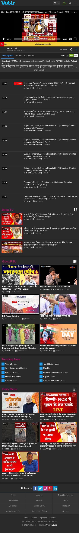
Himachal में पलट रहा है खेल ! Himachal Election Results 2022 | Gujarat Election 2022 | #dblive (50, 98)
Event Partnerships (65, 495)
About (13, 495)
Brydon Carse (49, 376)
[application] (39, 28)
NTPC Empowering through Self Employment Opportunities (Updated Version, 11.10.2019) (19, 348)
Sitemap (65, 511)
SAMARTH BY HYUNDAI (54, 381)
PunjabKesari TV (48, 419)
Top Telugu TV (31, 187)
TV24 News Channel (33, 130)
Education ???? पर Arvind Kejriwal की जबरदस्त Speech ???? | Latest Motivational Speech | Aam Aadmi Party (20, 288)
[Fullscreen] (75, 39)
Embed (19, 55)
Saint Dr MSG (11, 381)
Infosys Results (11, 372)
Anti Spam (66, 506)
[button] (39, 28)
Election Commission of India (14, 319)
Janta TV (11, 48)
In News (39, 501)
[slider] (37, 39)
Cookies (52, 518)
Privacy (34, 518)
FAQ (65, 501)
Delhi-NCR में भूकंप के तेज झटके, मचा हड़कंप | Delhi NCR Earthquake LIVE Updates (58, 415)
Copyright (43, 518)
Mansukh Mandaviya (50, 289)
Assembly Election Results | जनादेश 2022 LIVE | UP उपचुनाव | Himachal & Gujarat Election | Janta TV (49, 84)
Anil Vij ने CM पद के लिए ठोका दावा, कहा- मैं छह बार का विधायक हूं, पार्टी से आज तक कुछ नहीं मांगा (57, 446)
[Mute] (70, 39)
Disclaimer (13, 506)
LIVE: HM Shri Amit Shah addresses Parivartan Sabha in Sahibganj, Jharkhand (18, 416)
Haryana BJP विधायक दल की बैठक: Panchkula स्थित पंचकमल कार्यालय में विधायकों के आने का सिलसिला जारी (48, 243)
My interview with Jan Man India (55, 286)
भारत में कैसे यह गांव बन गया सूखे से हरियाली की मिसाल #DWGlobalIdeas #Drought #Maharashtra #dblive (19, 446)
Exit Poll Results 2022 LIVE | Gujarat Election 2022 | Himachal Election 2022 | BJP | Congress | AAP (50, 197)
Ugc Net (46, 368)
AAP (6, 292)
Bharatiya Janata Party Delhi (14, 419)
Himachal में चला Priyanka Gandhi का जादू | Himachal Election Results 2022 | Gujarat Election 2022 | (49, 112)
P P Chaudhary (47, 319)
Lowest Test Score (13, 376)
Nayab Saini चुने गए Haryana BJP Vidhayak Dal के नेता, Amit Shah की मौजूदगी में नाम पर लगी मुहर (49, 215)
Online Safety (39, 506)
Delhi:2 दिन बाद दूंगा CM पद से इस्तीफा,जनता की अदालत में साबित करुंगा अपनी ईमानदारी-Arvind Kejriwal (19, 475)
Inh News (29, 201)
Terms (25, 518)
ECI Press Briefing (10, 316)
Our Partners (13, 501)
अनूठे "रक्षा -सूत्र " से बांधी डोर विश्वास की (55, 316)
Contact (39, 495)
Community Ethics (39, 511)
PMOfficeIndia (48, 351)
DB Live (29, 102)
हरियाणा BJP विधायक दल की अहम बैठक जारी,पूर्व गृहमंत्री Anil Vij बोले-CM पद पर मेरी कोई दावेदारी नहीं (50, 229)
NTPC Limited (10, 351)
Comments (29, 55)
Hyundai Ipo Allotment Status (55, 372)
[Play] (3, 39)
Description (7, 55)
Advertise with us (13, 511)
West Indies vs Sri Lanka (16, 368)
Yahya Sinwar (11, 364)
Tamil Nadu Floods (51, 364)
